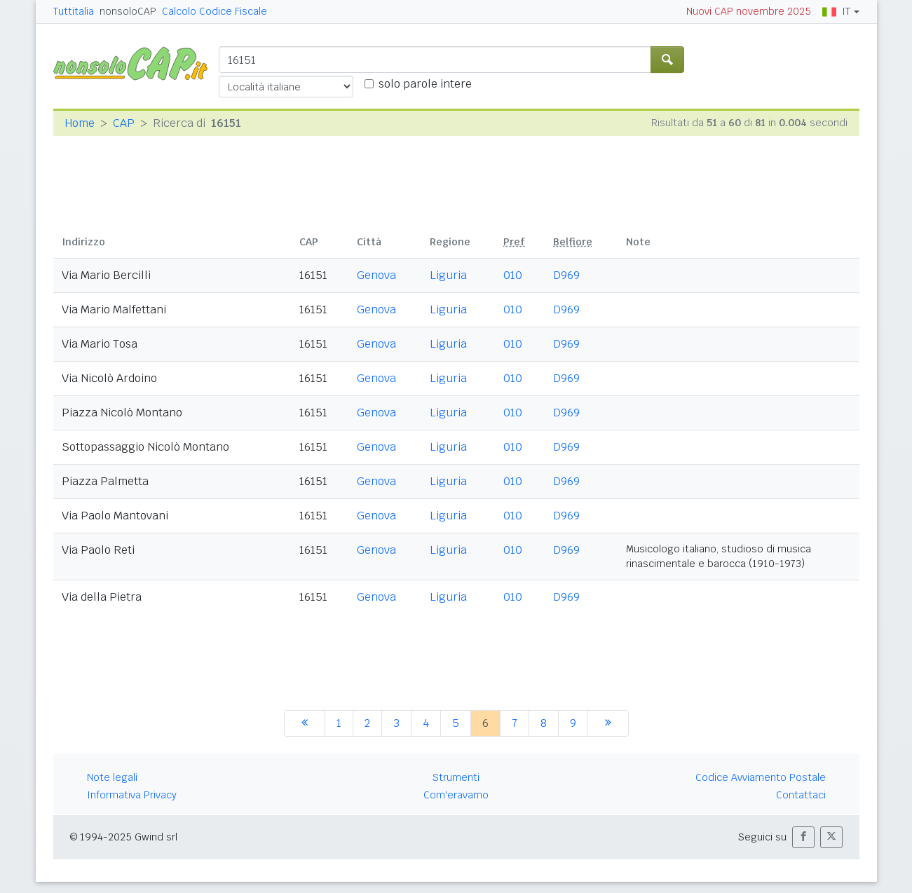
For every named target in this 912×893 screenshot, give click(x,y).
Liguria (448, 275)
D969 (566, 275)
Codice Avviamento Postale (760, 777)
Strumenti (456, 777)
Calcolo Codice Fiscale (214, 11)
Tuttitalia (73, 11)
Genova (376, 275)
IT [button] (836, 11)
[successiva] (608, 723)
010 (512, 275)
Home (79, 123)
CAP (124, 123)
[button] (803, 837)
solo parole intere (425, 83)
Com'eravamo (456, 795)
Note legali (112, 777)
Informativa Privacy (132, 795)
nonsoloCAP (128, 11)
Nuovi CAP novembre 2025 (748, 11)
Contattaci (801, 795)
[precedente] (304, 723)
